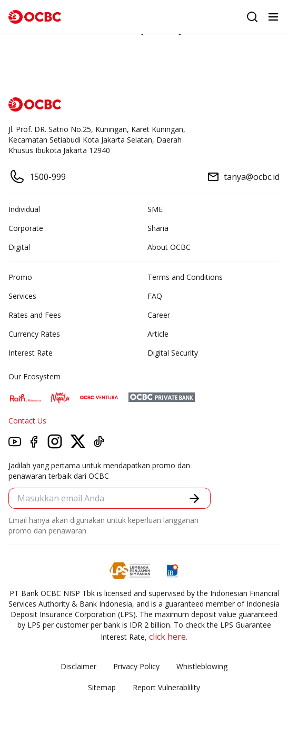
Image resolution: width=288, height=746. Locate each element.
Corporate (25, 228)
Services (22, 296)
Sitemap (102, 687)
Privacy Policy (136, 666)
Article (157, 334)
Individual (24, 209)
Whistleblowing (201, 666)
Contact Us (27, 421)
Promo (20, 277)
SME (155, 209)
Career (158, 315)
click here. (168, 636)
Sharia (157, 228)
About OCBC (169, 247)
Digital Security (172, 353)
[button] (194, 498)
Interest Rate (30, 353)
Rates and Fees (34, 315)
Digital (19, 247)
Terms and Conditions (185, 277)
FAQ (154, 296)
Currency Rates (34, 334)
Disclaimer (78, 666)
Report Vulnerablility (166, 687)
